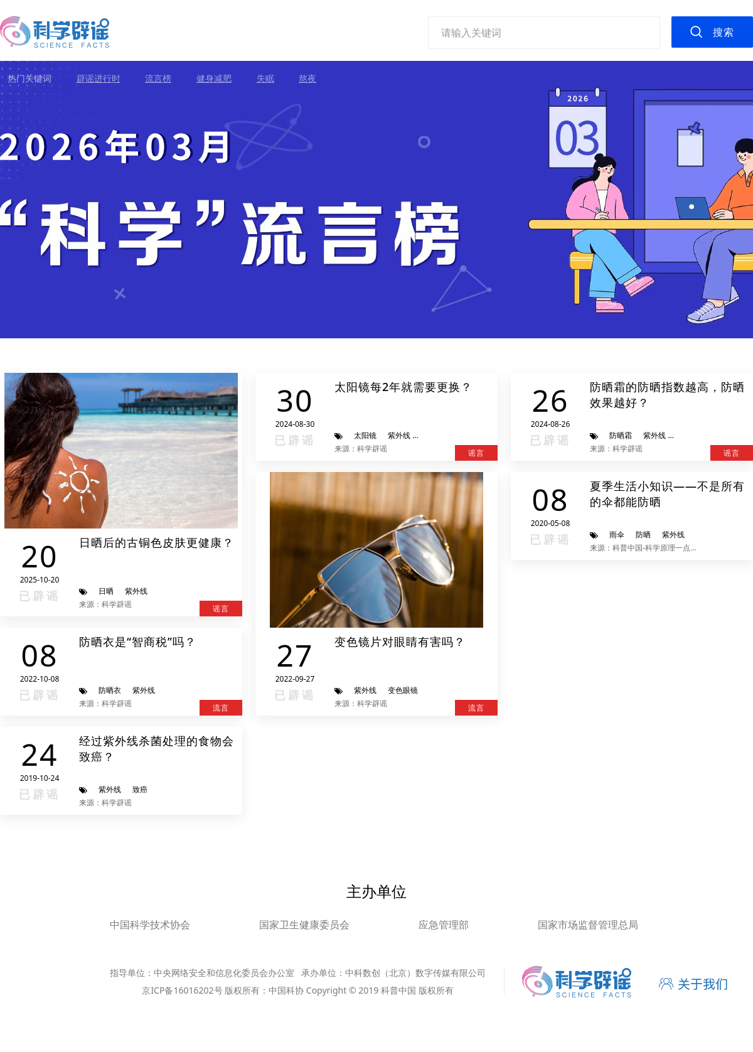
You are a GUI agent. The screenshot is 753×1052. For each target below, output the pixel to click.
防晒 (643, 534)
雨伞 (616, 534)
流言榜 (158, 78)
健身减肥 (214, 78)
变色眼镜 (403, 690)
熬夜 (307, 78)
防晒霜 (620, 435)
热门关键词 (29, 78)
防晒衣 (110, 690)
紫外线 (136, 591)
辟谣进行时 (98, 78)
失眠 (265, 78)
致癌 (139, 789)
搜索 (723, 32)
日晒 (106, 591)
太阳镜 (365, 435)
